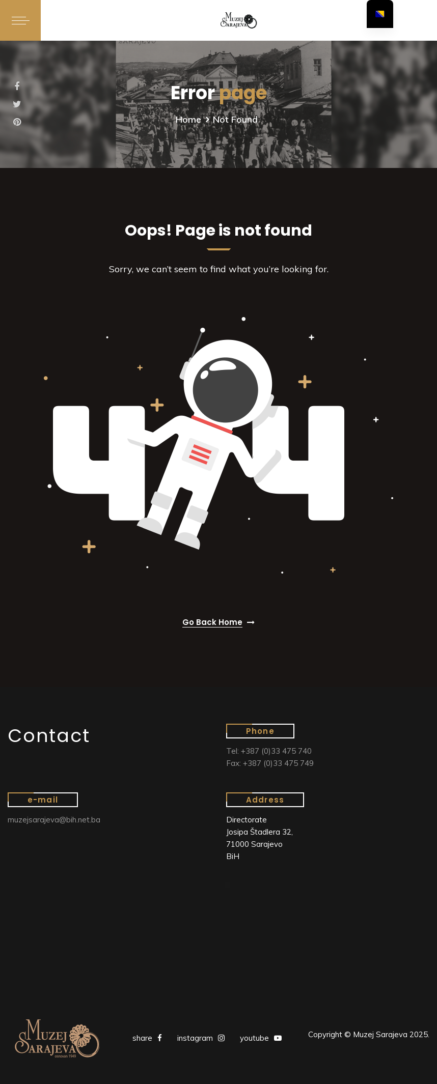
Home (188, 119)
